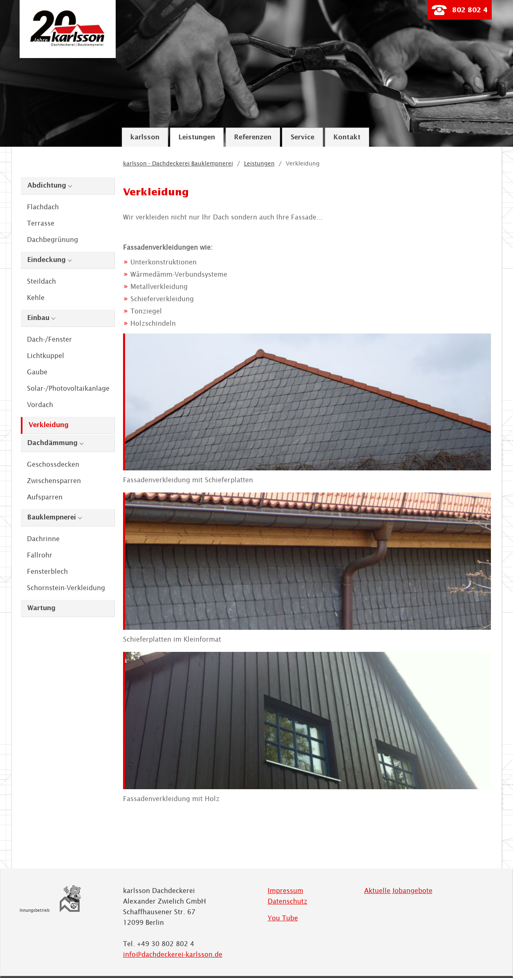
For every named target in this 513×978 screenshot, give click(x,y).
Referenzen (252, 137)
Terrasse (40, 223)
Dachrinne (43, 538)
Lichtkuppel (45, 355)
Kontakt (347, 137)
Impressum (285, 890)
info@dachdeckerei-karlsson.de (172, 954)
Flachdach (43, 206)
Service (302, 137)
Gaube (37, 372)
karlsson (144, 137)
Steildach (41, 281)
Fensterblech (47, 571)
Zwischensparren (54, 480)
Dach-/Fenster (49, 339)
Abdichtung (46, 185)
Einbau (38, 318)
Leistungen (197, 137)
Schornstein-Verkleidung (66, 587)
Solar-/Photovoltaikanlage (68, 388)
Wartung (41, 608)
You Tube (283, 918)
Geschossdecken (53, 464)
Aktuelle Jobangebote (398, 890)
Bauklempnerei (51, 517)
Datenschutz (287, 901)
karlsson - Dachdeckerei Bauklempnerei (178, 163)
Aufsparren (45, 497)
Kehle (36, 297)
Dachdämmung (52, 443)
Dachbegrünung (52, 239)
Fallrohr (39, 555)
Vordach (40, 404)
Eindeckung (46, 260)
